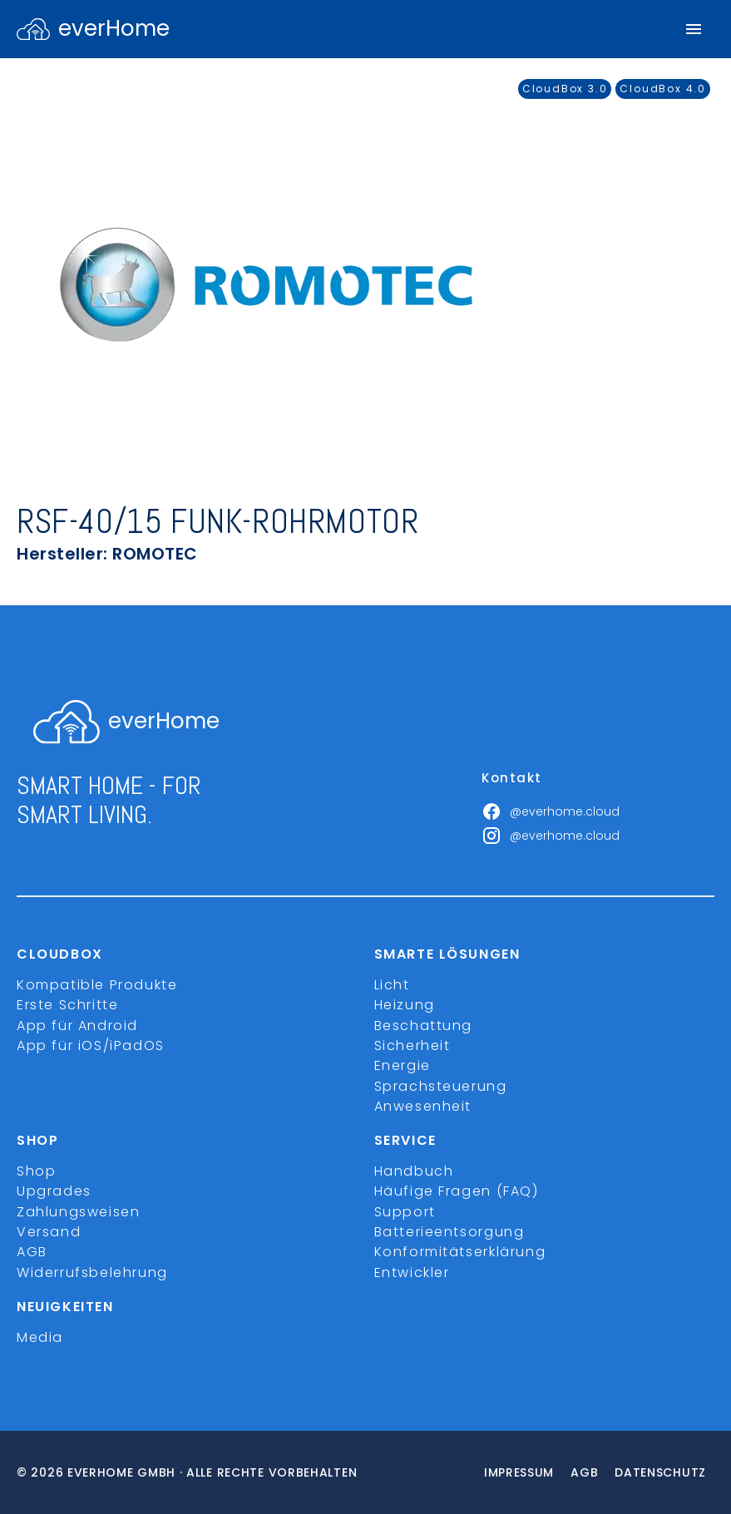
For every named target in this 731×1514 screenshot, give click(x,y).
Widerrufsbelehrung (92, 1272)
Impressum (519, 1472)
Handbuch (414, 1171)
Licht (392, 984)
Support (405, 1211)
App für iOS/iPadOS (91, 1045)
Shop (36, 1171)
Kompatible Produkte (97, 984)
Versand (49, 1231)
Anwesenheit (423, 1106)
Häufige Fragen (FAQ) (456, 1191)
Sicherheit (412, 1045)
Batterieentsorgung (449, 1231)
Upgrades (54, 1191)
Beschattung (423, 1025)
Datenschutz (660, 1472)
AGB (32, 1251)
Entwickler (412, 1272)
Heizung (404, 1004)
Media (40, 1337)
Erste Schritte (67, 1004)
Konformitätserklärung (460, 1251)
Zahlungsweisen (78, 1211)
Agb (584, 1472)
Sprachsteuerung (440, 1086)
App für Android (77, 1025)
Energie (402, 1065)
